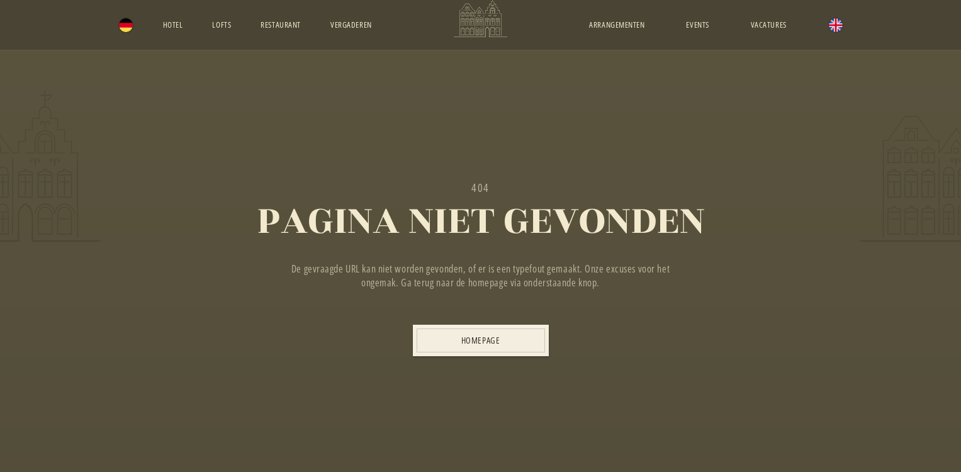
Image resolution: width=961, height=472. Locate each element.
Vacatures (769, 24)
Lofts (221, 24)
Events (697, 24)
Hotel (173, 24)
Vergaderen (351, 24)
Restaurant (281, 24)
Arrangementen (616, 24)
